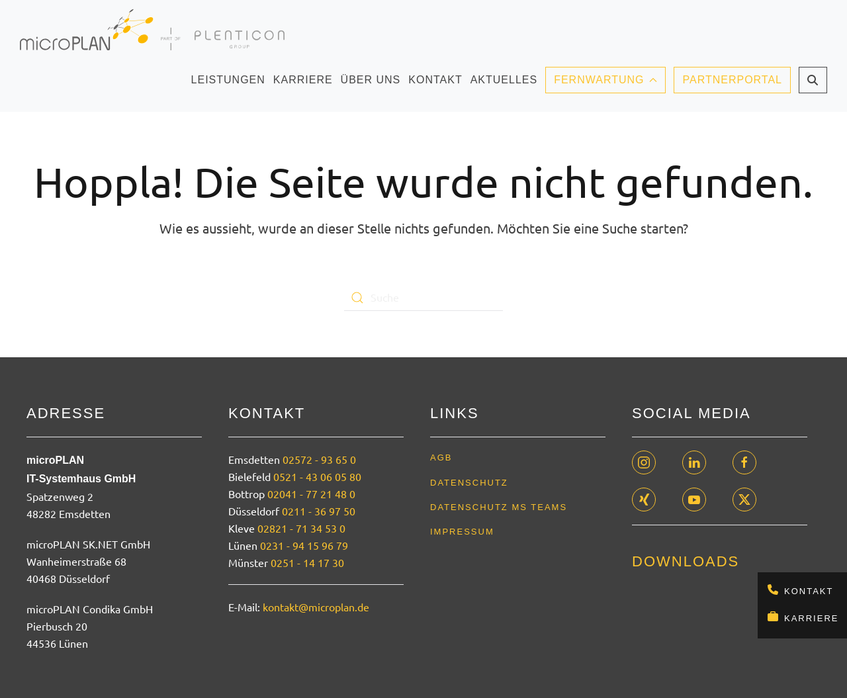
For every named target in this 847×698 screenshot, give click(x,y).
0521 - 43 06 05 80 (317, 476)
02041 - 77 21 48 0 (311, 493)
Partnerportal (732, 79)
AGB (441, 457)
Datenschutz (469, 483)
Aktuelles (503, 84)
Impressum (462, 532)
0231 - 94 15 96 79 (304, 545)
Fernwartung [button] (605, 79)
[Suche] (423, 297)
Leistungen (228, 84)
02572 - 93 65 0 (319, 459)
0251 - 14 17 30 (307, 562)
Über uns (371, 84)
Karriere (811, 618)
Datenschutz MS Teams (498, 507)
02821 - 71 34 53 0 (301, 528)
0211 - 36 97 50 (318, 510)
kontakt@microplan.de (316, 606)
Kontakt (808, 591)
